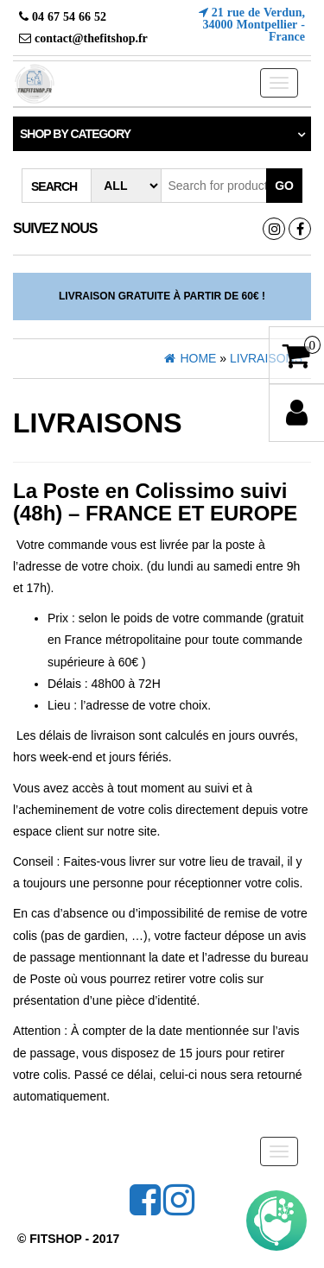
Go (284, 185)
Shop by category (75, 134)
